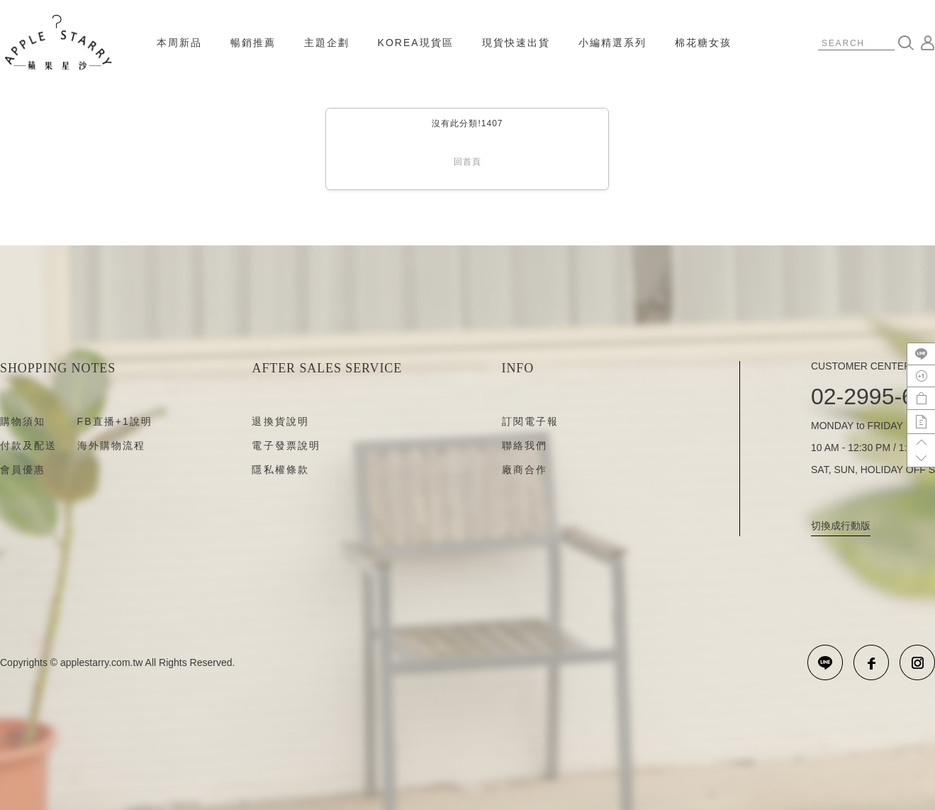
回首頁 (467, 162)
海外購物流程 (111, 445)
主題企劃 (326, 42)
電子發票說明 (286, 445)
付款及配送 (28, 445)
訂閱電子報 (530, 421)
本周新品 (179, 42)
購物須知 (22, 421)
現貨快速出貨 (516, 42)
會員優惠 (22, 469)
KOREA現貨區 (416, 42)
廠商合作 (524, 469)
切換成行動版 (840, 526)
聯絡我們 (524, 445)
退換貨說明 (280, 421)
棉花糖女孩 (703, 42)
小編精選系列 (612, 42)
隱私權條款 (280, 469)
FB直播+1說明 (115, 421)
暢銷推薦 (253, 42)
